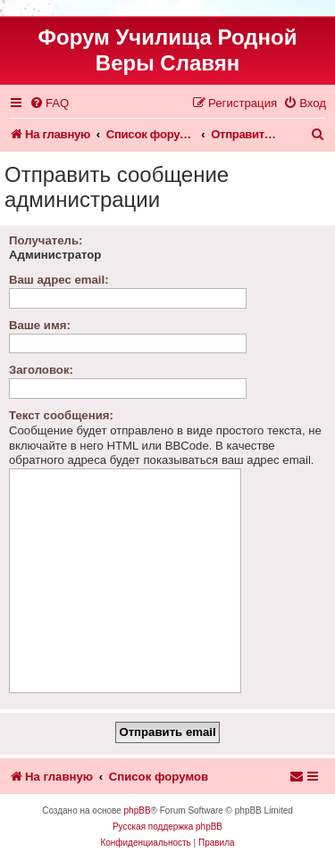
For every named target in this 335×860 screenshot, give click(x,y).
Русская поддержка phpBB (167, 826)
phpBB (137, 810)
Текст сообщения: (61, 415)
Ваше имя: (40, 325)
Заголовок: (41, 369)
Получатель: (45, 240)
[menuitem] (49, 103)
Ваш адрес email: (59, 279)
